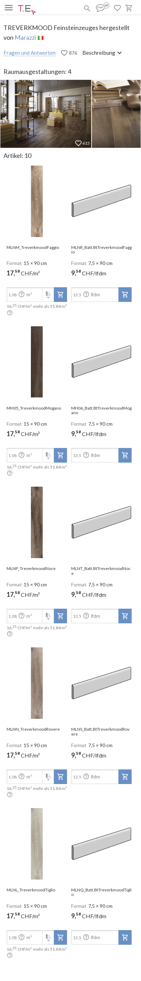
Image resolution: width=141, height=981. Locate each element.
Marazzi (25, 37)
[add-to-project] (60, 294)
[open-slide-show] (37, 201)
